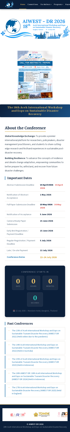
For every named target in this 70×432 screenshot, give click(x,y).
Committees (33, 4)
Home (22, 4)
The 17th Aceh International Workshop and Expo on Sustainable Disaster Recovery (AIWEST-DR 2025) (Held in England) (36, 390)
